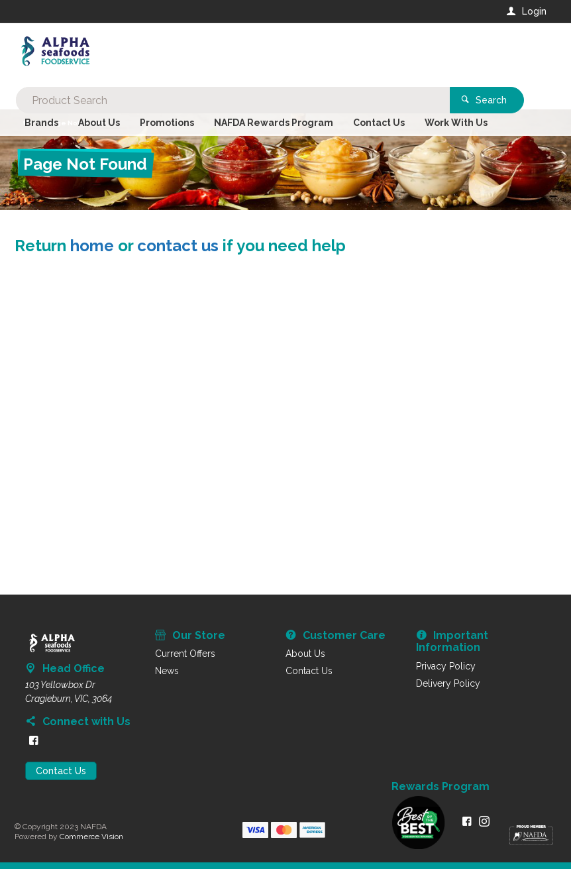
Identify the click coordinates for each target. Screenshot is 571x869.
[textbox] (232, 53)
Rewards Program (440, 787)
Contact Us (61, 771)
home (92, 245)
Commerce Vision (91, 836)
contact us (178, 245)
